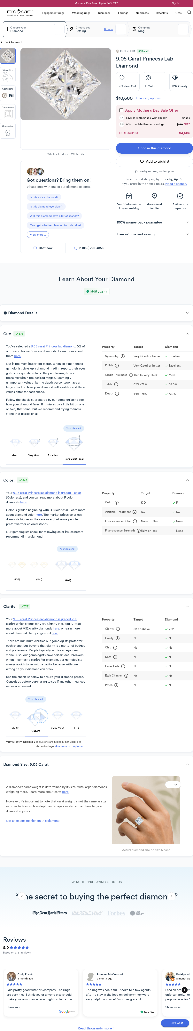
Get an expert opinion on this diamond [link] (32, 821)
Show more (14, 1007)
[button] (154, 222)
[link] (12, 3)
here (17, 356)
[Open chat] (175, 1023)
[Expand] (173, 784)
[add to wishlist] (154, 161)
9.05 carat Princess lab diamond (53, 346)
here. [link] (65, 792)
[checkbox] (121, 110)
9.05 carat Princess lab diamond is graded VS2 (45, 619)
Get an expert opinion (69, 746)
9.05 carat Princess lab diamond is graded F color (47, 493)
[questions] (44, 197)
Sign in (175, 3)
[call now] (88, 248)
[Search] (189, 12)
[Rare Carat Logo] (20, 13)
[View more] (38, 234)
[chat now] (43, 248)
